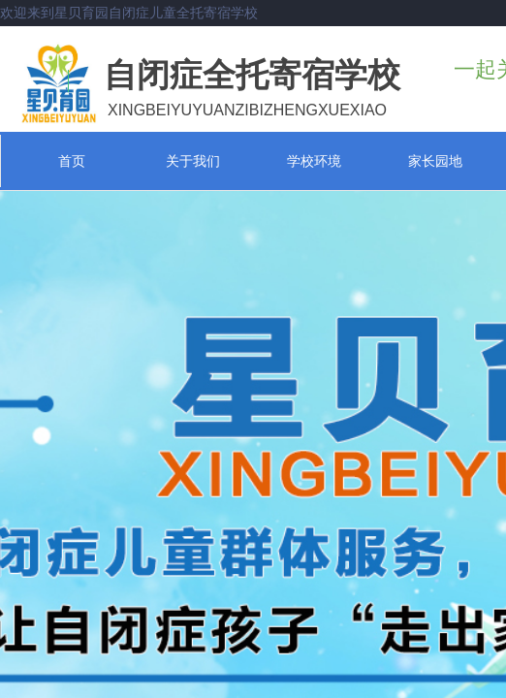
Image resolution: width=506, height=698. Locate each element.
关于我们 (193, 161)
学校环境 (314, 161)
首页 (71, 161)
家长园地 (435, 161)
